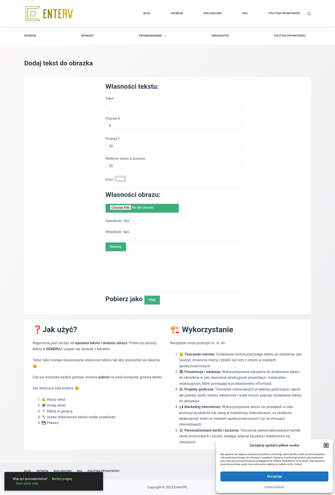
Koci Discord (212, 13)
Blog (146, 13)
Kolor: (110, 179)
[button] (326, 445)
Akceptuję (274, 476)
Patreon (177, 13)
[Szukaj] (309, 13)
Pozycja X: (113, 118)
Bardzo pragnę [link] (62, 479)
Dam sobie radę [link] (27, 483)
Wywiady (87, 35)
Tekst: (110, 98)
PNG (152, 300)
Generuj (116, 247)
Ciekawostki (220, 35)
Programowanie (153, 36)
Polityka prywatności (274, 487)
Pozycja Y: (113, 139)
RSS (245, 13)
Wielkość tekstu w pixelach (125, 159)
